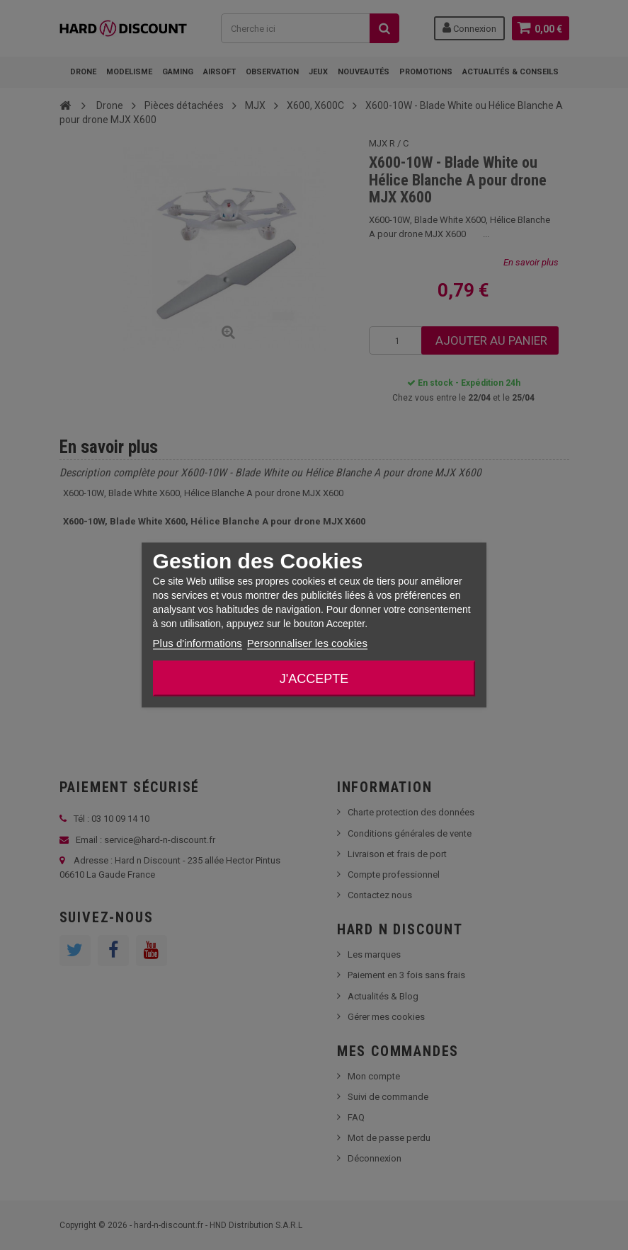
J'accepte (314, 679)
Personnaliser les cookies (307, 643)
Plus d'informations (197, 643)
